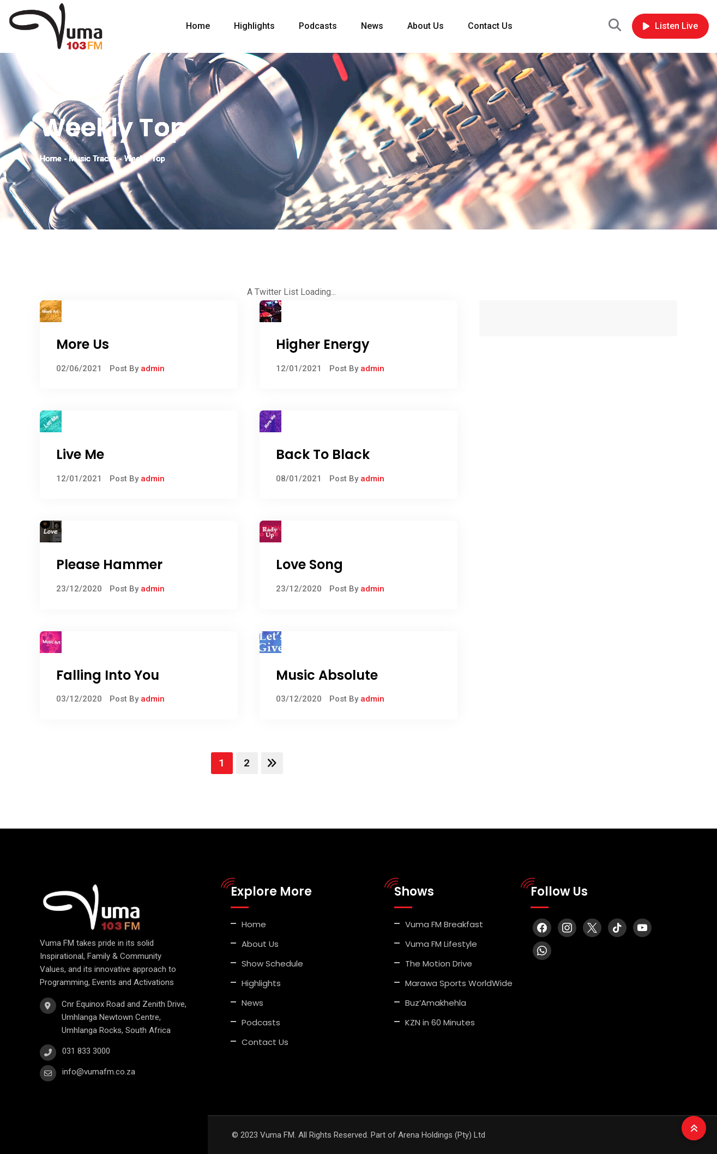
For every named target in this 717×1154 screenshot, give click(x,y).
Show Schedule (272, 963)
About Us (425, 26)
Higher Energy (323, 344)
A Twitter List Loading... (291, 292)
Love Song (309, 564)
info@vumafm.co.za (98, 1072)
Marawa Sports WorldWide (459, 983)
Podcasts (318, 26)
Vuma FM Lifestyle (441, 944)
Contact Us (490, 26)
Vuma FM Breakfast (444, 924)
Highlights (254, 26)
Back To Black (323, 454)
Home (198, 26)
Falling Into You (107, 675)
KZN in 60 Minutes (440, 1022)
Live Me (80, 454)
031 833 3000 (86, 1051)
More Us (82, 344)
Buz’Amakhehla (435, 1002)
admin (153, 368)
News (372, 26)
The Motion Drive (438, 963)
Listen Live (670, 26)
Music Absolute (327, 675)
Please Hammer (109, 564)
